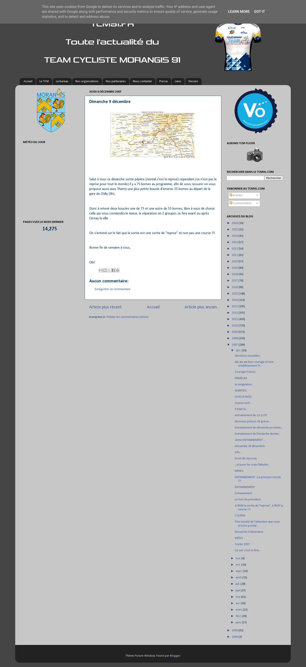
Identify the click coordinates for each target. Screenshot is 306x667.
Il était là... (241, 409)
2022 (235, 248)
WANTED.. (241, 390)
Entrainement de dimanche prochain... (259, 427)
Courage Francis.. (246, 372)
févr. (239, 616)
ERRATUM (241, 378)
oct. (238, 564)
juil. (238, 584)
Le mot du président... (249, 499)
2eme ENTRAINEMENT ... (250, 440)
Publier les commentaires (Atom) (127, 317)
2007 (235, 345)
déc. (239, 350)
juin (238, 590)
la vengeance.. (244, 384)
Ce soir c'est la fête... (248, 550)
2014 (235, 300)
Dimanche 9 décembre (249, 532)
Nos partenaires (116, 81)
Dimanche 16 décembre (250, 446)
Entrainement (243, 493)
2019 (235, 268)
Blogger (175, 656)
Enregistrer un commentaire (113, 289)
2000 (235, 637)
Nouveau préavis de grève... (253, 421)
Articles (236, 195)
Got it (259, 11)
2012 (235, 313)
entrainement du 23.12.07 (251, 415)
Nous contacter (142, 81)
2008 (235, 338)
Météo (239, 471)
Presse (163, 81)
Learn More (239, 11)
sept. (239, 571)
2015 (235, 293)
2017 (235, 280)
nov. (238, 558)
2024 (235, 236)
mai (238, 597)
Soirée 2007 (242, 544)
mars (239, 609)
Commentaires (241, 203)
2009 (235, 332)
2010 (235, 325)
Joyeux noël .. (243, 403)
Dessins (193, 81)
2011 (235, 319)
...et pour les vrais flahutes (251, 464)
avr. (238, 603)
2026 (235, 223)
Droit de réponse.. (246, 458)
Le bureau (62, 81)
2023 (235, 242)
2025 (235, 229)
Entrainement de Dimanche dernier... (258, 434)
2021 (235, 255)
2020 (235, 261)
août (239, 577)
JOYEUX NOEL (243, 397)
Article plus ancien (201, 307)
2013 (235, 306)
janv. (239, 622)
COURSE (240, 515)
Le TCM (44, 81)
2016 (235, 287)
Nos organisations (87, 81)
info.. (238, 452)
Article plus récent (105, 307)
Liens (178, 81)
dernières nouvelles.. (248, 356)
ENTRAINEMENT (245, 487)
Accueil (28, 81)
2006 (235, 630)
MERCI (239, 538)
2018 (235, 274)
